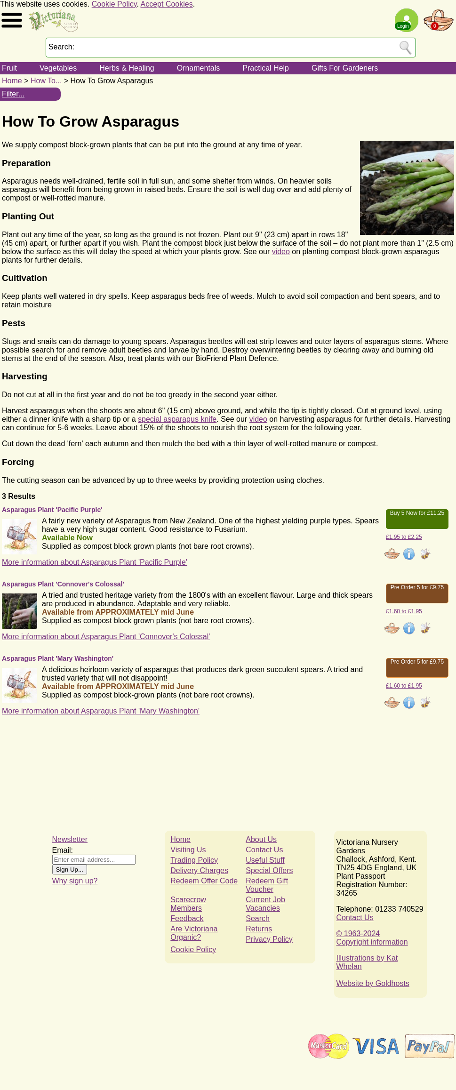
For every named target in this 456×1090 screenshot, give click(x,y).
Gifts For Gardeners (345, 68)
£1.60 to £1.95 (404, 611)
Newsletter (70, 839)
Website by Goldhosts (372, 983)
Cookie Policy (114, 4)
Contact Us (264, 850)
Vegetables (58, 68)
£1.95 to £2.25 (404, 537)
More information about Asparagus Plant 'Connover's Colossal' (106, 637)
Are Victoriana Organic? (193, 933)
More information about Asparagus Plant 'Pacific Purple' (94, 562)
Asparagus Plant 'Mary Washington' (57, 658)
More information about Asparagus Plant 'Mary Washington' (101, 711)
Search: (61, 47)
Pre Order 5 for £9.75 (417, 587)
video (281, 252)
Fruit (9, 68)
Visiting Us (188, 850)
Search (258, 918)
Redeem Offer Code (204, 881)
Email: (62, 850)
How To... (46, 81)
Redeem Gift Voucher (267, 885)
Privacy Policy (269, 939)
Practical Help (265, 68)
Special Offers (269, 870)
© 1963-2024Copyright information (372, 938)
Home (12, 81)
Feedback (186, 918)
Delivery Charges (199, 870)
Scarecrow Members (188, 904)
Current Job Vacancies (265, 904)
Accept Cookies (167, 4)
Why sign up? (75, 881)
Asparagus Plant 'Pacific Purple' (52, 509)
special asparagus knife (177, 419)
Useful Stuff (265, 860)
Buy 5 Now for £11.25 (417, 513)
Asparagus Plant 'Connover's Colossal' (63, 584)
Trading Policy (194, 860)
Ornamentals (198, 68)
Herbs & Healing (126, 68)
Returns (259, 929)
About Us (261, 839)
